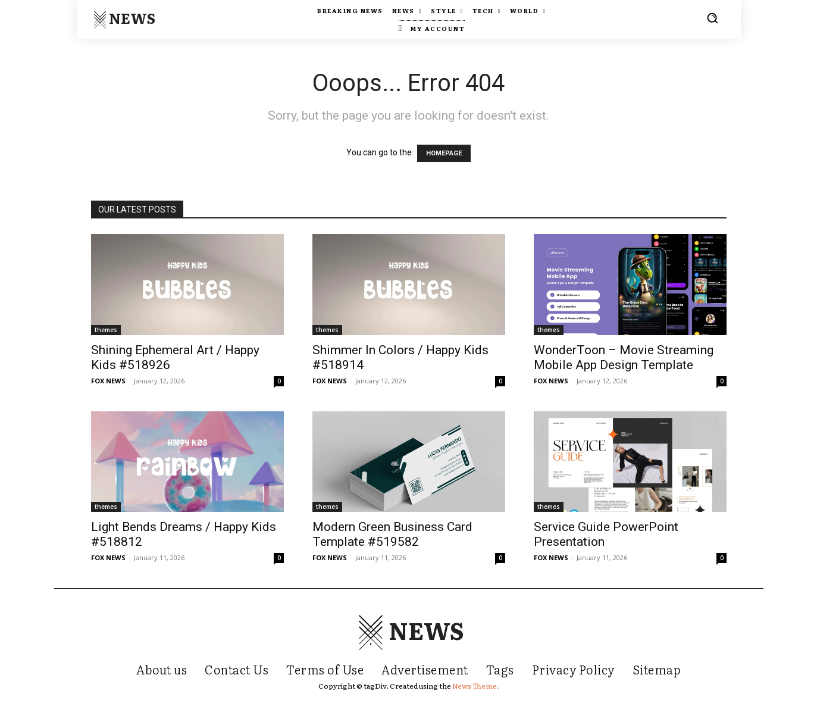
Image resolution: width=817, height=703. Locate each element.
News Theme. (475, 685)
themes (106, 330)
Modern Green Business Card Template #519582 (392, 534)
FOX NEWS (108, 380)
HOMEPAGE (444, 153)
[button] (712, 18)
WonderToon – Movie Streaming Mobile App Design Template (623, 357)
